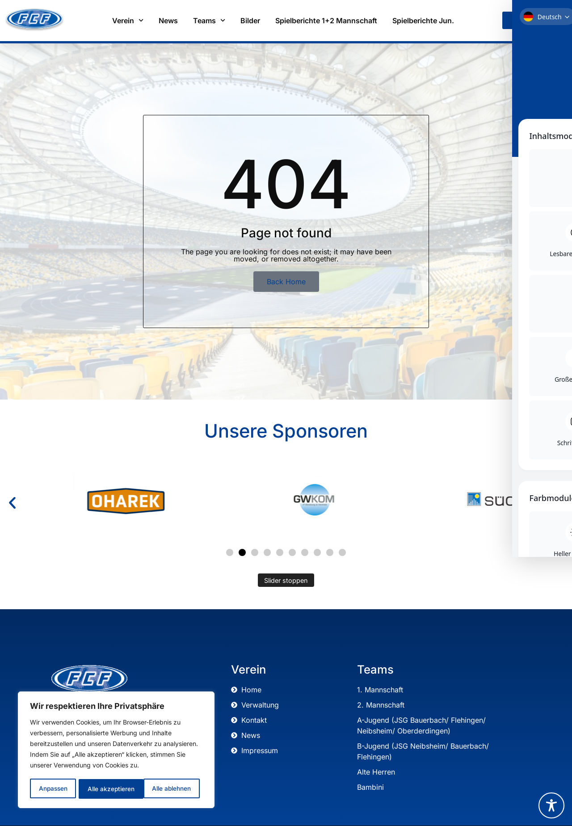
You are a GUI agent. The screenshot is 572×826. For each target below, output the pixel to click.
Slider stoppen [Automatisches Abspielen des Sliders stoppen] (286, 580)
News (168, 20)
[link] (516, 20)
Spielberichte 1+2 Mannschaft (326, 20)
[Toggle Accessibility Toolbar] (551, 805)
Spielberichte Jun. (423, 20)
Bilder (250, 20)
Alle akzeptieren (170, 788)
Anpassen (52, 788)
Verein (127, 20)
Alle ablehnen (106, 788)
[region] (116, 750)
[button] (12, 503)
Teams (209, 20)
